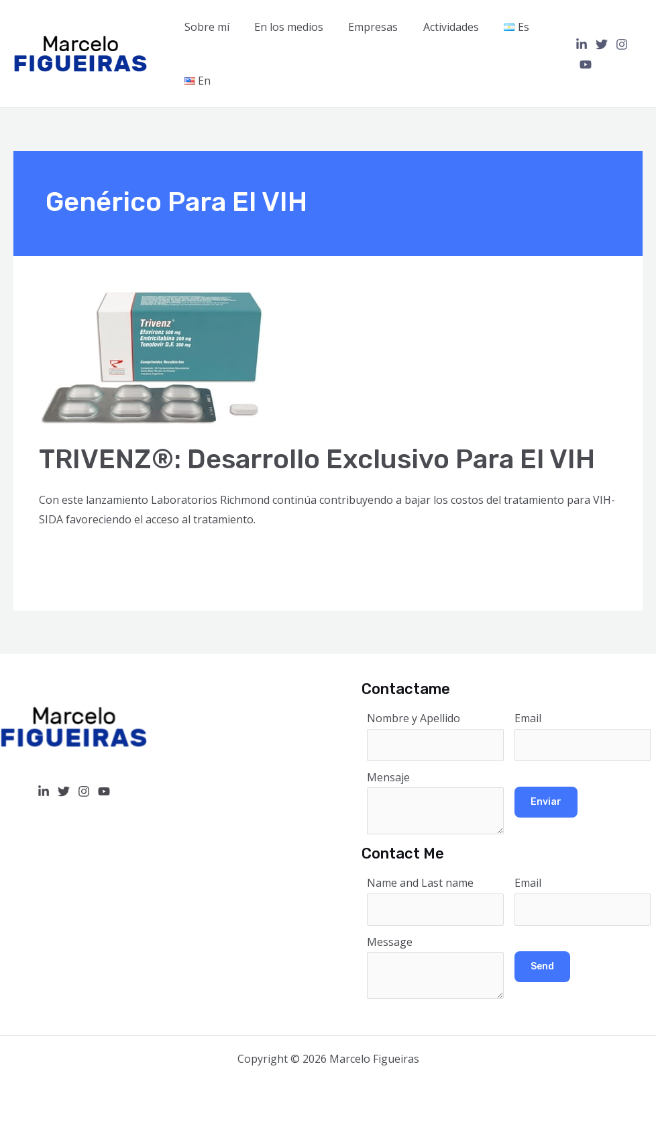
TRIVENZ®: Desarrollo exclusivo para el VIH (317, 459)
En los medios (283, 26)
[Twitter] (598, 44)
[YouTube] (582, 64)
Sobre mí (204, 26)
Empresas (364, 26)
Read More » (70, 556)
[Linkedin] (578, 44)
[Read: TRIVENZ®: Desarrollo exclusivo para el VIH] (153, 358)
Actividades (438, 26)
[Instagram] (618, 44)
